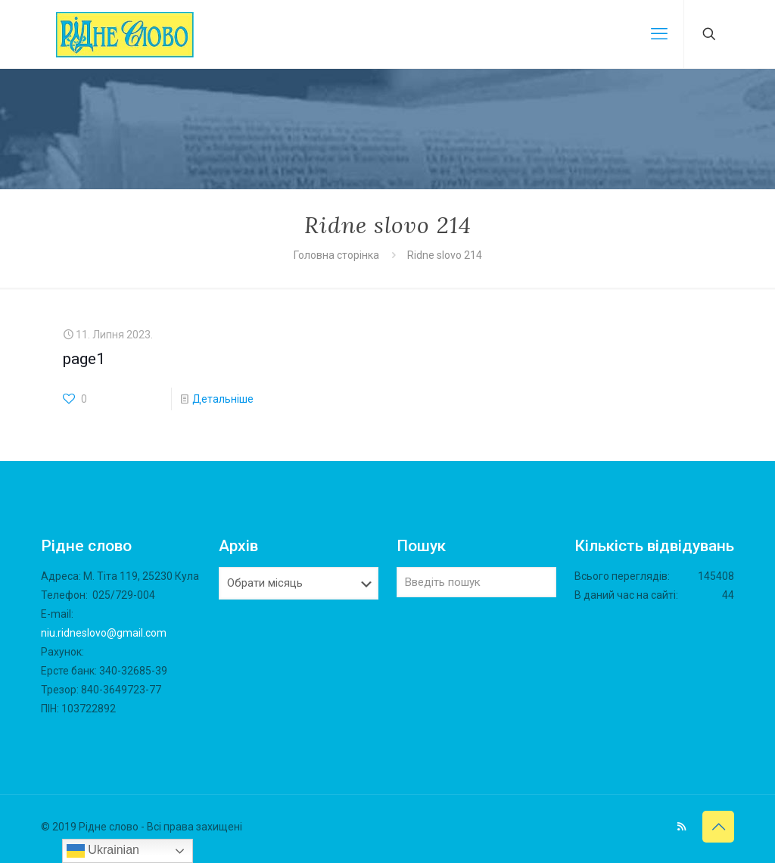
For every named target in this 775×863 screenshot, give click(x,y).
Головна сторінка (337, 255)
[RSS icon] (681, 826)
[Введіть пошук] (476, 582)
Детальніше (223, 399)
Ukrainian (103, 851)
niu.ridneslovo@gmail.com (104, 633)
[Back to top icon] (718, 827)
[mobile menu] (659, 34)
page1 (84, 359)
